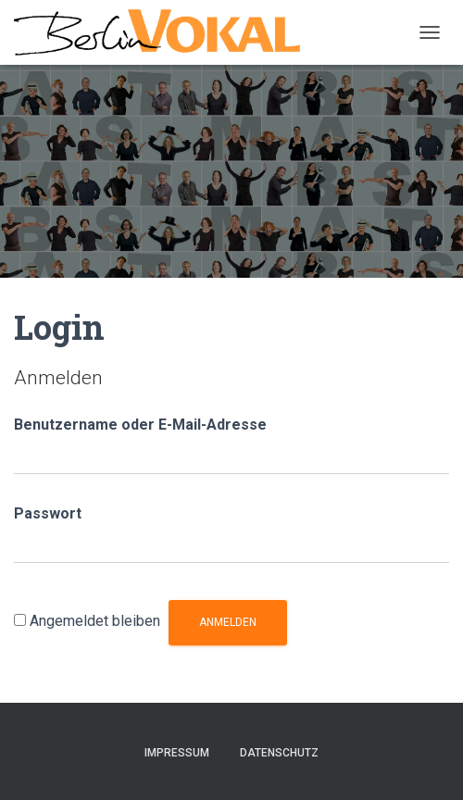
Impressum (176, 752)
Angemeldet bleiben (95, 621)
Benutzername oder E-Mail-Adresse (140, 424)
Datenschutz (279, 752)
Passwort (47, 513)
